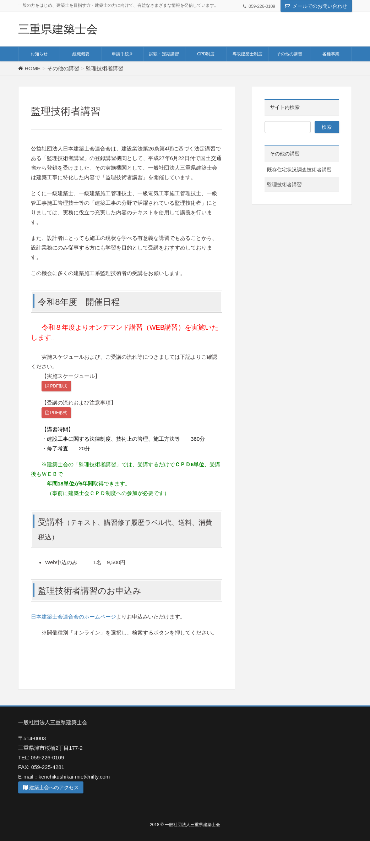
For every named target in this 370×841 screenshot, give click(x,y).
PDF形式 (56, 386)
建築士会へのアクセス (51, 787)
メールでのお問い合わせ (320, 6)
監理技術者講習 (284, 184)
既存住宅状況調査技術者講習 (299, 169)
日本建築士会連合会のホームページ (73, 617)
